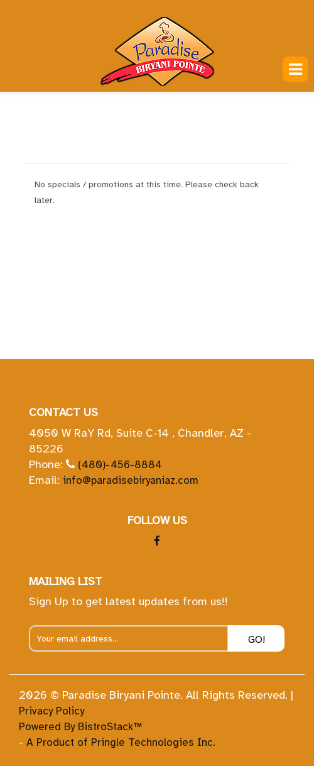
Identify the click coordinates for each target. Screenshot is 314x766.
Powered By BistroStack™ (80, 726)
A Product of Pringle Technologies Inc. (120, 742)
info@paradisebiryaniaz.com (130, 480)
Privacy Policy (51, 711)
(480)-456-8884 (120, 464)
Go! (256, 639)
